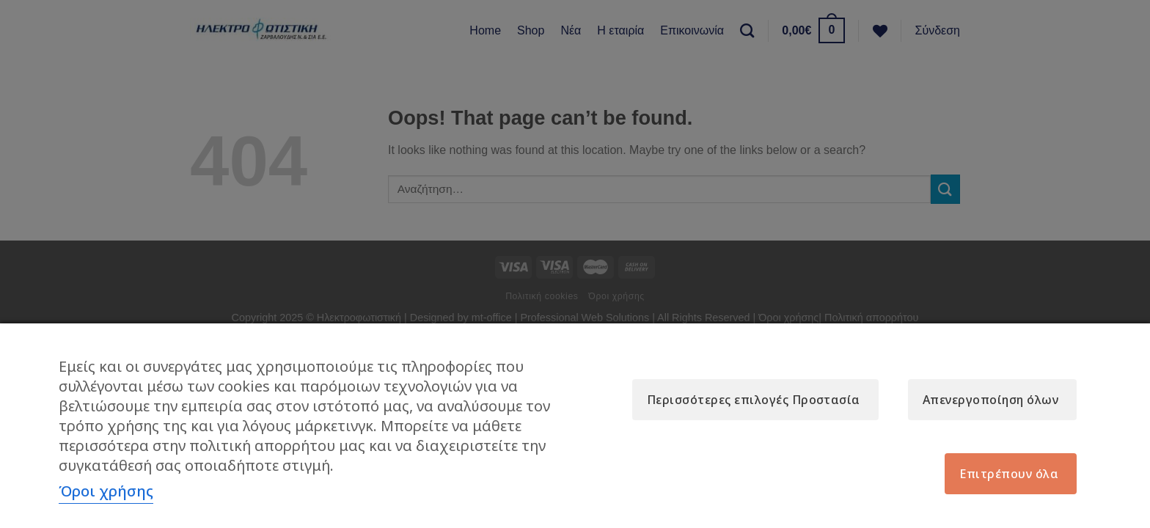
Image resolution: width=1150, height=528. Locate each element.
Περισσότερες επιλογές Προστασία (753, 400)
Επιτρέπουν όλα (1008, 474)
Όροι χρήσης (106, 491)
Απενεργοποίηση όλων (990, 400)
